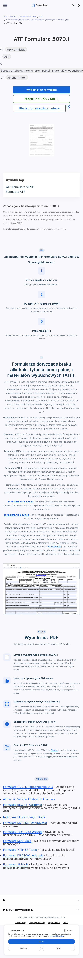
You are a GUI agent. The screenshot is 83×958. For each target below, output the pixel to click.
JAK (41, 250)
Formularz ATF (15, 191)
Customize (24, 948)
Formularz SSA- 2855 (17, 840)
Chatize (54, 750)
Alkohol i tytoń (17, 77)
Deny (58, 948)
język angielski (15, 49)
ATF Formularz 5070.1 (20, 187)
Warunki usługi (20, 923)
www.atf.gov (54, 546)
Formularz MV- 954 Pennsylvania (25, 822)
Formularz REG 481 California (22, 804)
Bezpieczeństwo (54, 923)
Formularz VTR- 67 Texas (20, 849)
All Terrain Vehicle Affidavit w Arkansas (29, 799)
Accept (41, 941)
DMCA (65, 923)
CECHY (41, 632)
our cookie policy (57, 936)
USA (6, 56)
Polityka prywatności (37, 923)
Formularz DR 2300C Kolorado (23, 855)
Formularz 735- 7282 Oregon (22, 831)
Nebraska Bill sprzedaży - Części (24, 817)
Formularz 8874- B (15, 864)
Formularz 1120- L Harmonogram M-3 (28, 786)
